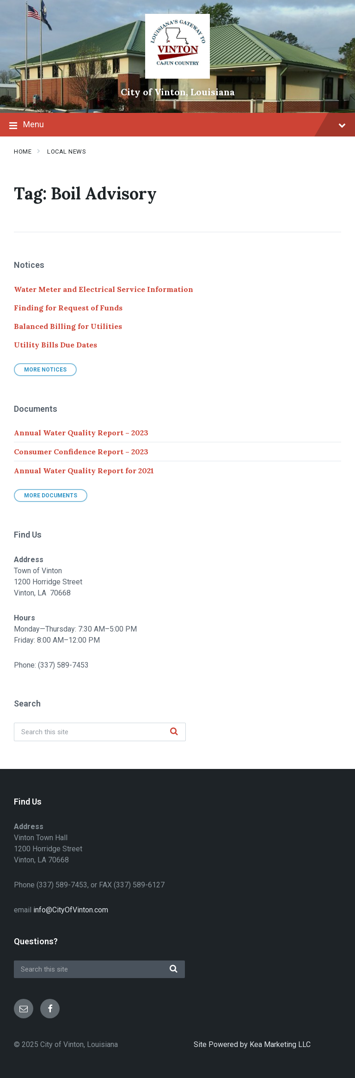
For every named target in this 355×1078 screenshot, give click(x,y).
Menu (177, 125)
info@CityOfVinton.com (70, 909)
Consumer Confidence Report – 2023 (81, 451)
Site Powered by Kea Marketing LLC (252, 1044)
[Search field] (99, 732)
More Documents (50, 495)
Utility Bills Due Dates (55, 344)
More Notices (45, 369)
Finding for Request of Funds (68, 307)
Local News (66, 151)
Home (22, 151)
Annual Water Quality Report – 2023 (81, 432)
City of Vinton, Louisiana (178, 92)
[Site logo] (177, 76)
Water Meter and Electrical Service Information (103, 289)
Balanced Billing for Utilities (68, 326)
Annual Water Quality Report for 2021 (84, 470)
